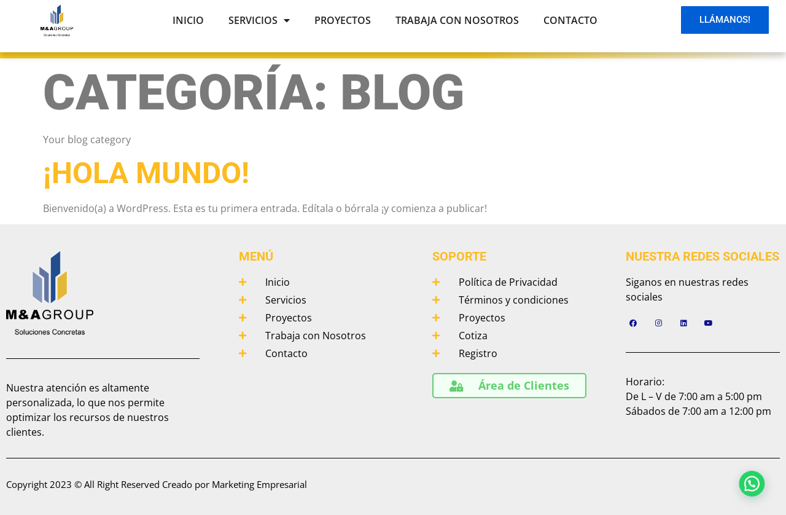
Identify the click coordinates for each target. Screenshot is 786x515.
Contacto (570, 20)
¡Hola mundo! (146, 173)
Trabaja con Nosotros (457, 20)
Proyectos (342, 20)
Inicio (188, 20)
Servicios (259, 20)
